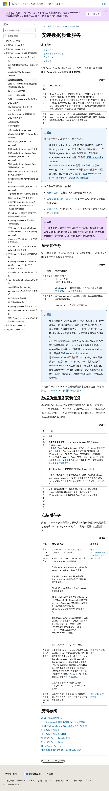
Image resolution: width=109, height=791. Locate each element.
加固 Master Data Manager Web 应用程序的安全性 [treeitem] (22, 166)
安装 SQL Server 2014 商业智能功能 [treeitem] (22, 59)
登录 (104, 3)
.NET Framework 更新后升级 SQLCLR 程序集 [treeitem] (20, 108)
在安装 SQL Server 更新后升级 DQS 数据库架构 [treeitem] (21, 116)
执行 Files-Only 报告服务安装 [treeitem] (21, 198)
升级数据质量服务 (50, 730)
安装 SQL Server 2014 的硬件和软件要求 (61, 390)
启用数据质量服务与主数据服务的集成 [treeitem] (23, 181)
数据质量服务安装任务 (53, 53)
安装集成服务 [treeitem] (14, 121)
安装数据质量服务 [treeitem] (16, 79)
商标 (88, 780)
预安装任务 (49, 50)
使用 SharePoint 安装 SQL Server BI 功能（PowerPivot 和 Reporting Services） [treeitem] (22, 231)
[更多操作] (104, 26)
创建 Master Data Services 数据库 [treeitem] (22, 149)
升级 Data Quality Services (74, 353)
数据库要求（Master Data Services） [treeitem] (19, 143)
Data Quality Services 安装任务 (62, 198)
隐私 (47, 780)
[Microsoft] (5, 4)
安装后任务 (49, 57)
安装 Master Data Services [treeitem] (19, 129)
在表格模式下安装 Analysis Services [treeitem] (19, 74)
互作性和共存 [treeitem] (14, 126)
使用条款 (78, 780)
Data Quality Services (51, 745)
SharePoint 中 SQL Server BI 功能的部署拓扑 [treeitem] (22, 241)
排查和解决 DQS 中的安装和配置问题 (60, 749)
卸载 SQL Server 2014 (52, 741)
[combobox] (19, 30)
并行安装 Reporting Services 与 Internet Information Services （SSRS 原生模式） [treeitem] (21, 205)
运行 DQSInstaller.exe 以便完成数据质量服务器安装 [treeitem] (22, 85)
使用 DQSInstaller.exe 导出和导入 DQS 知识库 (64, 726)
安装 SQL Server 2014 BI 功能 (55, 738)
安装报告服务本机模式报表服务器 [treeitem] (23, 194)
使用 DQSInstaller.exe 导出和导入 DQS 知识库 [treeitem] (22, 101)
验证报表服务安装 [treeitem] (16, 302)
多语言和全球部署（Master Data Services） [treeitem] (22, 188)
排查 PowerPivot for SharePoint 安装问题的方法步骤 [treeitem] (23, 319)
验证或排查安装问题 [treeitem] (17, 298)
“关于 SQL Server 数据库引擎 (67, 290)
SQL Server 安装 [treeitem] (13, 41)
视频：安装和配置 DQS (53, 718)
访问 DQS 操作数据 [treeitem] (16, 95)
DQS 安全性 (71, 676)
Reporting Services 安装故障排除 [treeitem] (22, 306)
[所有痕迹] (43, 26)
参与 (40, 780)
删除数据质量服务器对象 (53, 734)
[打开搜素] (97, 3)
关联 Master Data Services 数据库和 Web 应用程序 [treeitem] (22, 173)
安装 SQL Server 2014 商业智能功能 (63, 26)
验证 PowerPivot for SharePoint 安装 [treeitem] (23, 312)
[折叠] (35, 24)
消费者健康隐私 (62, 780)
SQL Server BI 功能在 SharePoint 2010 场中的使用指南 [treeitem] (22, 248)
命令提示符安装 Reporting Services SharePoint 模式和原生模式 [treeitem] (22, 291)
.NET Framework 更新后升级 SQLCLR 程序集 (63, 722)
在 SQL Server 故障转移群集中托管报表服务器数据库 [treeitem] (22, 215)
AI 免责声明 (8, 780)
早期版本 (21, 780)
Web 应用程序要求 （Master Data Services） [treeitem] (23, 136)
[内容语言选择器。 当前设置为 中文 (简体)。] (11, 774)
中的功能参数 (88, 235)
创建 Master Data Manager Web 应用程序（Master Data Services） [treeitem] (22, 156)
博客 (31, 780)
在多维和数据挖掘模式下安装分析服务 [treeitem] (23, 66)
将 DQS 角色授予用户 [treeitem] (17, 91)
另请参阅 (48, 61)
